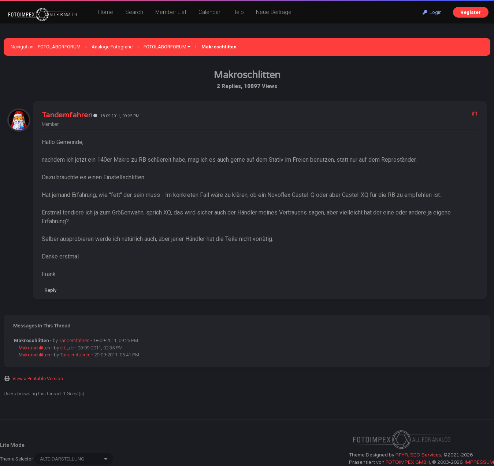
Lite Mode (12, 445)
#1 (474, 114)
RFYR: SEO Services (418, 455)
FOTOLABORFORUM (59, 46)
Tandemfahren (67, 115)
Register (470, 12)
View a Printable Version (37, 378)
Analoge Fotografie (112, 46)
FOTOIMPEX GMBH (408, 462)
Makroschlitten (34, 348)
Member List (170, 12)
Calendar (209, 12)
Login (432, 12)
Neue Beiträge (273, 12)
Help (238, 12)
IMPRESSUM (479, 462)
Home (105, 12)
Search (134, 12)
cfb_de (67, 348)
